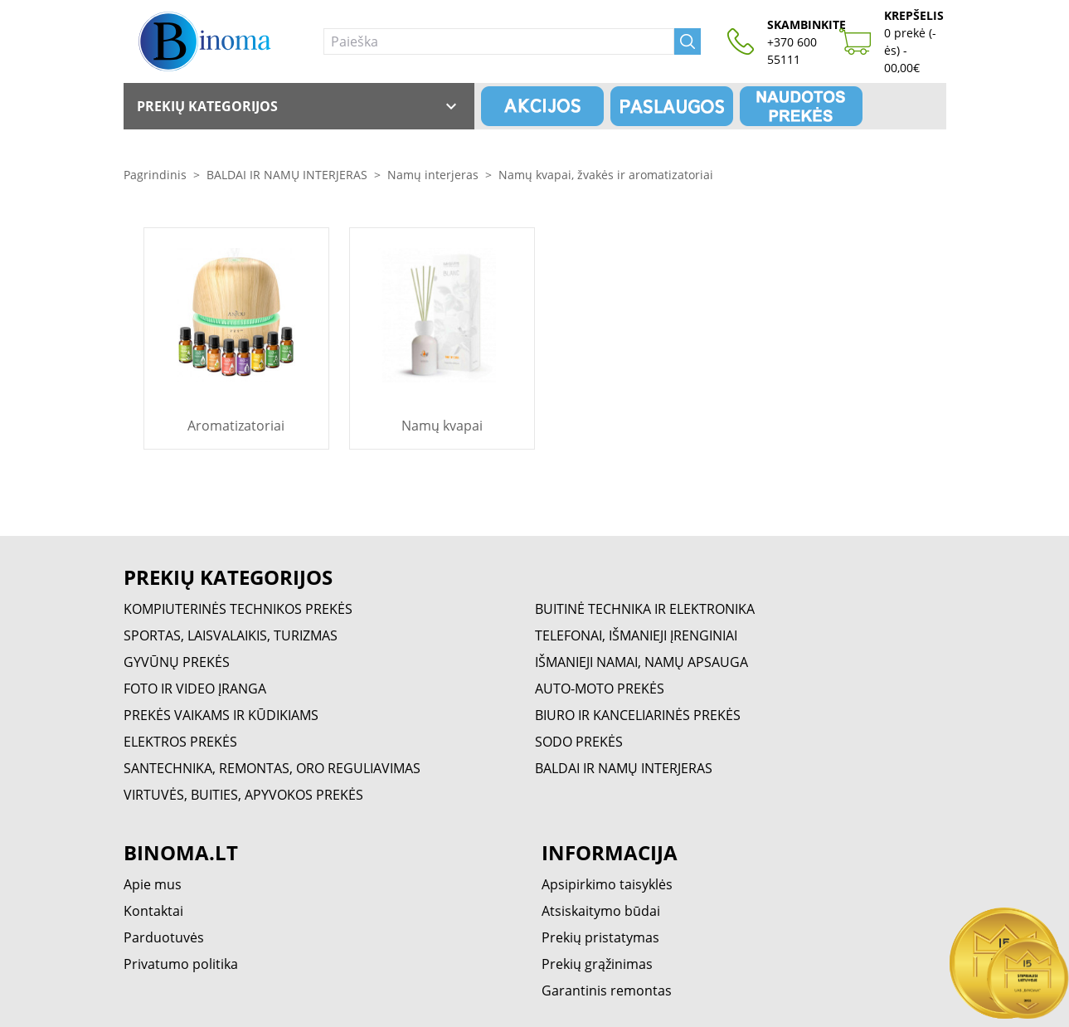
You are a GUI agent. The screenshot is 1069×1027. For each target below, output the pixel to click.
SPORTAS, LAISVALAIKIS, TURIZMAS (231, 635)
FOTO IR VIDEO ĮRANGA (195, 688)
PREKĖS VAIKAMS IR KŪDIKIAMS (221, 715)
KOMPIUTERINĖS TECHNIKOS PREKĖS (238, 609)
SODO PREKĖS (579, 742)
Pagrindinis (155, 175)
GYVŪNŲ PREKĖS (177, 662)
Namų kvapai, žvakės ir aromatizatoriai (605, 175)
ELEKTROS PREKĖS (180, 742)
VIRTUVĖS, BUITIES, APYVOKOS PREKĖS (243, 795)
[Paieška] (498, 41)
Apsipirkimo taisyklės (607, 884)
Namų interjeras (433, 175)
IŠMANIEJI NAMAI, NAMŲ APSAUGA (641, 662)
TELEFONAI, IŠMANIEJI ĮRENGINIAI (636, 635)
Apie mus (153, 884)
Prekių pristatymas (600, 937)
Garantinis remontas (607, 990)
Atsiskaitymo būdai (601, 911)
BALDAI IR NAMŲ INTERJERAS (287, 175)
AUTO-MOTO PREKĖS (599, 688)
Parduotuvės (164, 937)
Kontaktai (153, 911)
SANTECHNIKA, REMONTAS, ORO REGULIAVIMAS (272, 768)
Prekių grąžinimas (597, 964)
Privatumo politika (181, 964)
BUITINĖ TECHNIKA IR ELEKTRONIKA (645, 609)
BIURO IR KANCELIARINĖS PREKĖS (638, 715)
